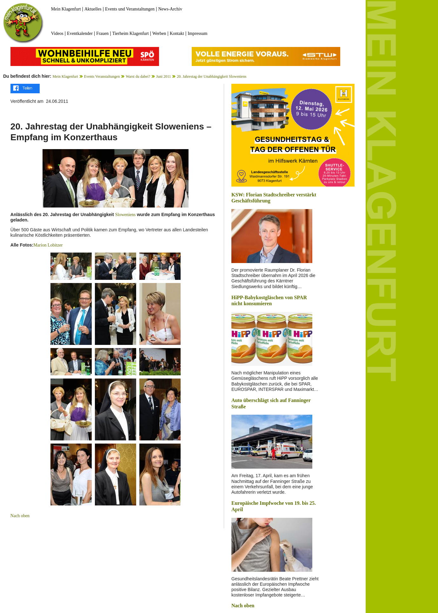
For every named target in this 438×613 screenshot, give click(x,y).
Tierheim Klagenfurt (130, 33)
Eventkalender (80, 33)
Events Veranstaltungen (102, 76)
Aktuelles (93, 9)
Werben (159, 33)
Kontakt (177, 33)
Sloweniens (125, 214)
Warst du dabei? (138, 76)
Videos (57, 33)
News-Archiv (170, 9)
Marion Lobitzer (48, 245)
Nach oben (20, 515)
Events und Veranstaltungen (130, 9)
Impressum (197, 33)
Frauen (102, 33)
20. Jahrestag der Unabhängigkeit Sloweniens (211, 76)
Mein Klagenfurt (66, 9)
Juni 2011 (163, 76)
